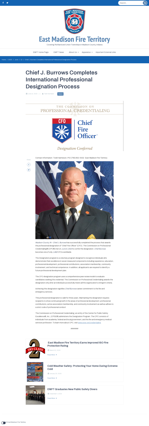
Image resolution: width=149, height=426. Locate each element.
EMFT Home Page (41, 52)
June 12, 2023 (32, 94)
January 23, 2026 (55, 373)
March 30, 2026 (55, 350)
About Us (73, 52)
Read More (51, 355)
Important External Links (106, 52)
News (60, 94)
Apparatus (86, 52)
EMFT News (59, 52)
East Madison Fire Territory (74, 39)
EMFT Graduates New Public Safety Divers (72, 389)
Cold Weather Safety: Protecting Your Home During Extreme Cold (82, 367)
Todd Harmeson (49, 94)
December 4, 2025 (56, 394)
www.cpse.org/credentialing (89, 323)
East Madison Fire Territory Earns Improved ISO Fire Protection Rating (77, 344)
